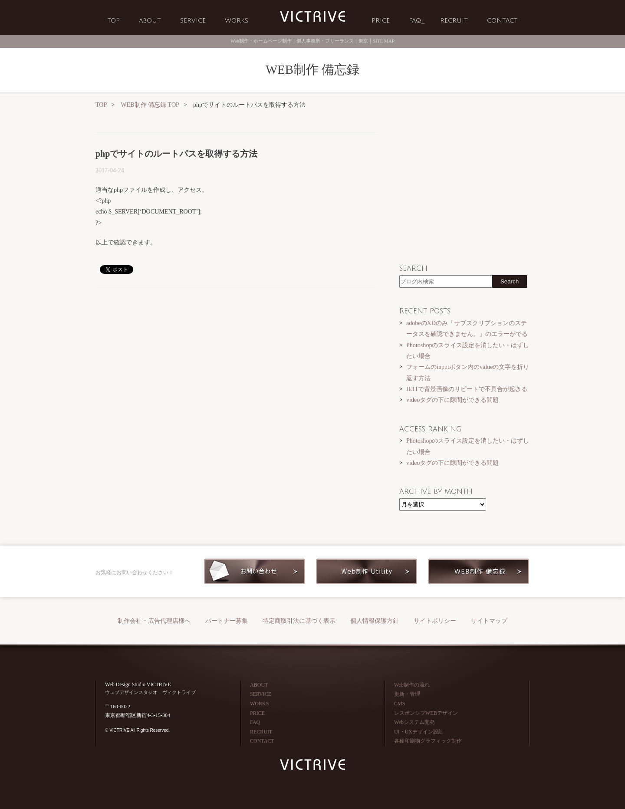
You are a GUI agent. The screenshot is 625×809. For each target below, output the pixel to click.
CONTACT (502, 20)
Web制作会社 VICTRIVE (312, 17)
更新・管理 (407, 694)
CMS (399, 703)
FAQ (415, 20)
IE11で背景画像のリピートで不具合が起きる (466, 388)
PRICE (381, 20)
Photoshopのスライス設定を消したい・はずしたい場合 (467, 350)
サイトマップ (489, 621)
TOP (113, 20)
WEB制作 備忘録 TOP (150, 104)
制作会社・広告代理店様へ (154, 621)
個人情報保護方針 (374, 621)
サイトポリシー (435, 621)
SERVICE (193, 20)
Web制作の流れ (412, 685)
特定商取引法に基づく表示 (299, 621)
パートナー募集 (226, 621)
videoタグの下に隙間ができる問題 (452, 399)
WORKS (236, 20)
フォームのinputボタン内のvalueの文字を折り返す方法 (467, 372)
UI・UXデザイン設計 (419, 732)
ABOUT (150, 20)
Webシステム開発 (414, 722)
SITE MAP (384, 40)
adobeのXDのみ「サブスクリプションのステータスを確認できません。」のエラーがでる (467, 328)
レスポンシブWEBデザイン (426, 713)
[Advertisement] (236, 361)
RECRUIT (454, 20)
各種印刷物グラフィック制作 (428, 741)
